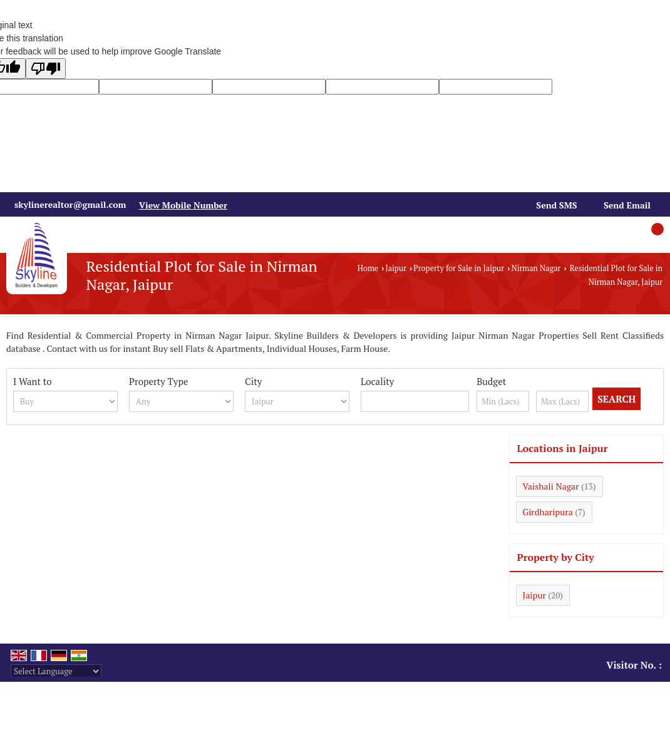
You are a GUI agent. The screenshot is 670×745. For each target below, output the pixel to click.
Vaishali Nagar (551, 486)
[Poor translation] (46, 68)
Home (368, 268)
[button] (183, 205)
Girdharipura (548, 512)
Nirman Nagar (535, 268)
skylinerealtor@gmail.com (70, 204)
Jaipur (395, 268)
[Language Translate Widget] (56, 671)
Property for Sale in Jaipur (458, 268)
